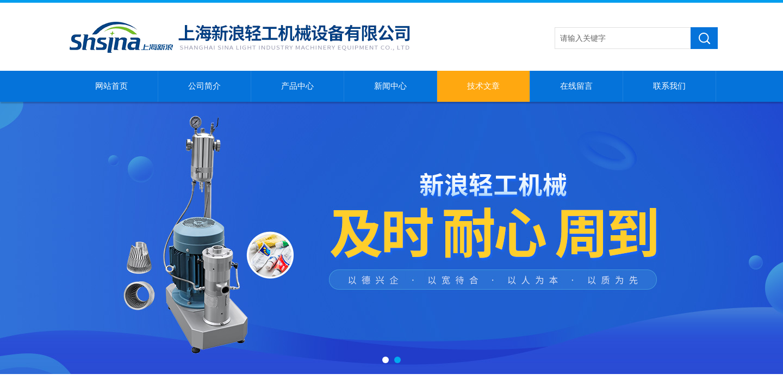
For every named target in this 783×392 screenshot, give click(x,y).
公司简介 (204, 86)
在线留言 (576, 86)
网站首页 (111, 86)
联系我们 (669, 86)
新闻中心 (390, 86)
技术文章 (483, 86)
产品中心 (297, 86)
